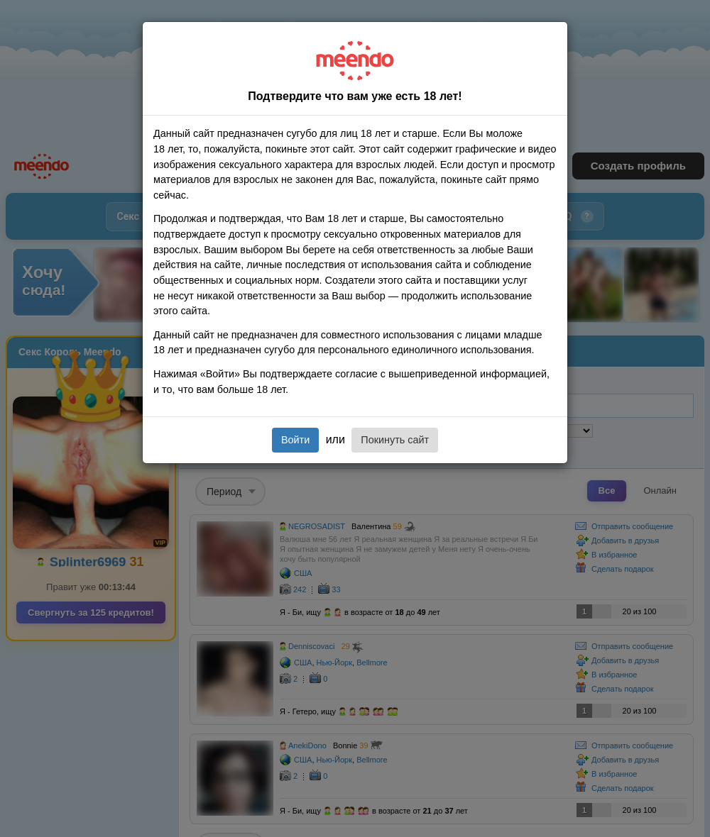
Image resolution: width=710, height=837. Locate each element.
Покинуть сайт (395, 439)
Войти (295, 439)
